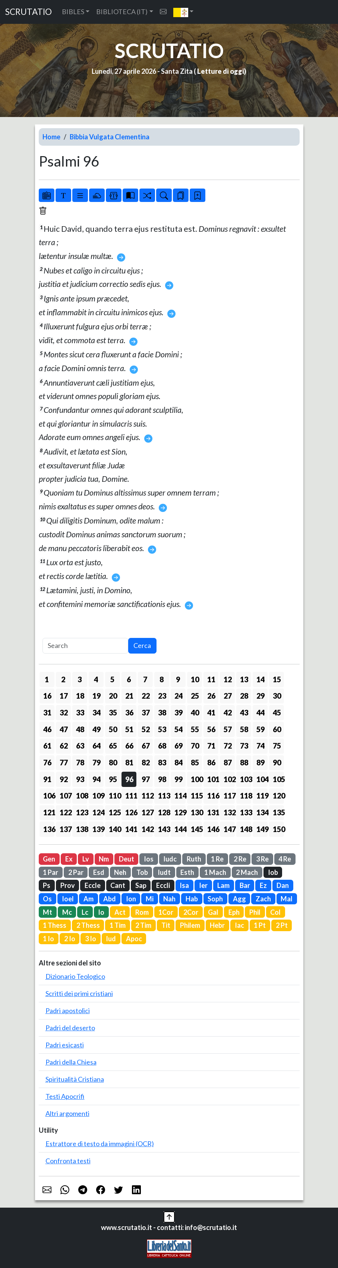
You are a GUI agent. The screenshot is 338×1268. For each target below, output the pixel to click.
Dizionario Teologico (75, 976)
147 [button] (229, 829)
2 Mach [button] (247, 872)
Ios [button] (149, 859)
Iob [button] (273, 872)
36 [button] (129, 712)
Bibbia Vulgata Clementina (109, 137)
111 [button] (130, 795)
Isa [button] (184, 885)
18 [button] (80, 695)
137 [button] (65, 829)
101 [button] (212, 779)
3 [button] (80, 679)
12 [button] (228, 679)
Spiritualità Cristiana (74, 1079)
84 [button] (178, 762)
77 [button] (64, 762)
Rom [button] (142, 912)
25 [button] (195, 695)
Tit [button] (165, 925)
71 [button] (211, 745)
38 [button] (162, 712)
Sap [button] (140, 885)
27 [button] (228, 695)
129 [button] (180, 812)
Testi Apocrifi (65, 1096)
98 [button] (162, 779)
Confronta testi (68, 1161)
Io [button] (101, 912)
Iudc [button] (170, 859)
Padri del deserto (70, 1028)
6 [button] (129, 679)
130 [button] (196, 812)
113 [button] (163, 795)
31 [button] (47, 712)
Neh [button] (120, 872)
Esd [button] (98, 872)
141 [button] (130, 829)
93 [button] (80, 779)
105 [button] (278, 779)
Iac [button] (239, 925)
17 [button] (64, 695)
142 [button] (147, 829)
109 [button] (98, 795)
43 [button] (244, 712)
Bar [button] (245, 885)
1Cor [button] (165, 912)
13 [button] (244, 679)
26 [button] (211, 695)
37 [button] (146, 712)
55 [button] (195, 729)
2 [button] (63, 679)
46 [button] (47, 729)
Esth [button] (187, 872)
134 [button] (262, 812)
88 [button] (244, 762)
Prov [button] (67, 885)
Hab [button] (192, 899)
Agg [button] (239, 899)
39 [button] (178, 712)
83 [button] (162, 762)
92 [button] (64, 779)
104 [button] (262, 779)
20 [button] (113, 695)
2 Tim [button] (143, 925)
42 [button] (228, 712)
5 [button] (112, 679)
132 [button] (229, 812)
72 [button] (228, 745)
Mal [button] (287, 899)
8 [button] (161, 679)
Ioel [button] (68, 899)
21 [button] (129, 695)
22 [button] (146, 695)
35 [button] (113, 712)
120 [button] (278, 795)
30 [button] (277, 695)
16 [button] (47, 695)
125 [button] (114, 812)
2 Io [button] (69, 939)
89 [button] (260, 762)
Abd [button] (109, 899)
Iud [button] (111, 939)
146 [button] (212, 829)
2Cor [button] (190, 912)
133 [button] (245, 812)
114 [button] (180, 795)
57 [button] (228, 729)
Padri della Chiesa (71, 1062)
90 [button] (277, 762)
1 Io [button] (48, 939)
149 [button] (262, 829)
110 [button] (114, 795)
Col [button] (275, 912)
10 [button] (195, 679)
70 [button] (195, 745)
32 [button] (64, 712)
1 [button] (47, 679)
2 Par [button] (75, 872)
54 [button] (178, 729)
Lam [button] (223, 885)
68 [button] (162, 745)
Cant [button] (117, 885)
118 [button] (245, 795)
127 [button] (147, 812)
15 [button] (277, 679)
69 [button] (178, 745)
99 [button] (178, 779)
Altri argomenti (67, 1113)
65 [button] (113, 745)
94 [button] (96, 779)
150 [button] (278, 829)
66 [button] (129, 745)
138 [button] (81, 829)
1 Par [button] (50, 872)
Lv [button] (85, 859)
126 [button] (130, 812)
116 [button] (212, 795)
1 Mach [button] (215, 872)
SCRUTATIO (28, 12)
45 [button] (277, 712)
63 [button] (80, 745)
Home (51, 137)
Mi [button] (150, 899)
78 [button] (80, 762)
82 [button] (146, 762)
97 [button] (146, 779)
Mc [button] (67, 912)
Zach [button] (263, 899)
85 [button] (195, 762)
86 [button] (211, 762)
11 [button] (211, 679)
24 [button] (178, 695)
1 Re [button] (217, 859)
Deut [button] (126, 859)
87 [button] (228, 762)
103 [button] (245, 779)
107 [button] (65, 795)
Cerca (142, 645)
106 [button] (48, 795)
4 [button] (96, 679)
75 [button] (277, 745)
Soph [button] (215, 899)
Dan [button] (283, 885)
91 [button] (47, 779)
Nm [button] (104, 859)
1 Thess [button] (54, 925)
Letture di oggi (220, 71)
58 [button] (244, 729)
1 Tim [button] (118, 925)
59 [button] (260, 729)
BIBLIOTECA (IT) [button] (122, 11)
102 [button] (229, 779)
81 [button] (129, 762)
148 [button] (245, 829)
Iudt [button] (164, 872)
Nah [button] (169, 899)
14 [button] (260, 679)
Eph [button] (234, 912)
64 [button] (96, 745)
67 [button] (146, 745)
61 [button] (47, 745)
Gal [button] (213, 912)
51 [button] (129, 729)
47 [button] (64, 729)
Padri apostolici (67, 1010)
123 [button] (81, 812)
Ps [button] (46, 885)
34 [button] (96, 712)
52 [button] (146, 729)
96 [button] (129, 779)
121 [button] (48, 812)
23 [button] (162, 695)
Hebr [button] (217, 925)
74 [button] (260, 745)
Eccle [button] (93, 885)
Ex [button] (69, 859)
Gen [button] (49, 859)
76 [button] (47, 762)
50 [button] (113, 729)
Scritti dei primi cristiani (79, 993)
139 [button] (98, 829)
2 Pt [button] (282, 925)
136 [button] (48, 829)
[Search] (85, 646)
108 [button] (81, 795)
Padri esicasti (64, 1045)
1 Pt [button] (260, 925)
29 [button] (260, 695)
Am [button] (88, 899)
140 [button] (114, 829)
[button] (183, 11)
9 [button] (178, 679)
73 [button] (244, 745)
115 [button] (196, 795)
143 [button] (163, 829)
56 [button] (211, 729)
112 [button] (147, 795)
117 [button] (229, 795)
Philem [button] (190, 925)
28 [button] (244, 695)
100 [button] (196, 779)
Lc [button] (85, 912)
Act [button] (120, 912)
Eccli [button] (163, 885)
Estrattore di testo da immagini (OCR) (99, 1143)
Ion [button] (131, 899)
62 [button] (64, 745)
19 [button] (96, 695)
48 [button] (80, 729)
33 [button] (80, 712)
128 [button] (163, 812)
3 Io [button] (90, 939)
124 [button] (98, 812)
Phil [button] (254, 912)
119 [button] (262, 795)
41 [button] (211, 712)
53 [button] (162, 729)
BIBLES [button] (73, 11)
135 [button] (278, 812)
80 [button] (113, 762)
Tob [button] (142, 872)
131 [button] (212, 812)
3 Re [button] (262, 859)
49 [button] (96, 729)
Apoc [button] (134, 939)
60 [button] (277, 729)
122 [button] (65, 812)
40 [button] (195, 712)
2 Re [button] (240, 859)
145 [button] (196, 829)
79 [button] (96, 762)
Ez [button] (263, 885)
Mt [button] (47, 912)
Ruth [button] (194, 859)
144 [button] (180, 829)
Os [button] (47, 899)
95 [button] (113, 779)
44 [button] (260, 712)
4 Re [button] (284, 859)
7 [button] (145, 679)
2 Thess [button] (88, 925)
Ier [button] (203, 885)
